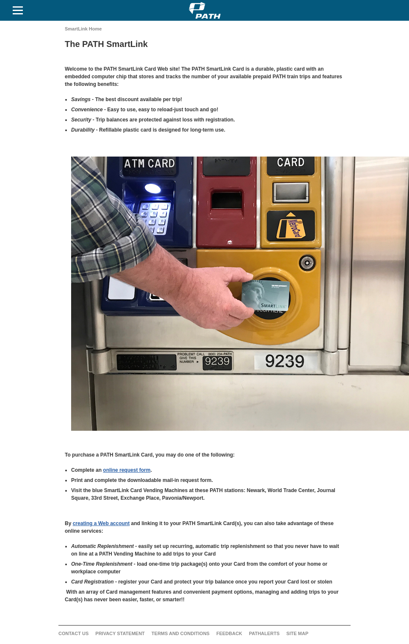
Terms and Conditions (181, 633)
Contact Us (73, 633)
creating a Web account (101, 523)
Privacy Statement (120, 633)
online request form (126, 470)
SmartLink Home (83, 28)
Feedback (229, 633)
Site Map (297, 633)
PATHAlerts (264, 633)
